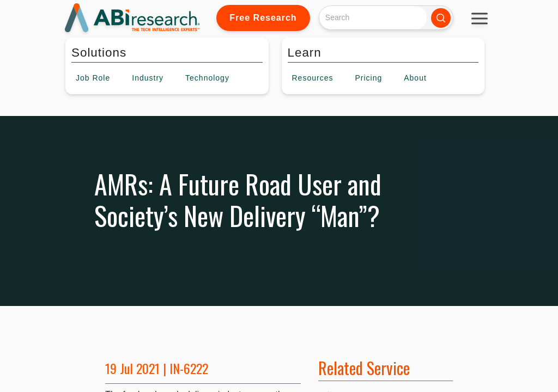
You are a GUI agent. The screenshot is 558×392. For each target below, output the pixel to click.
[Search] (373, 17)
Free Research (262, 17)
